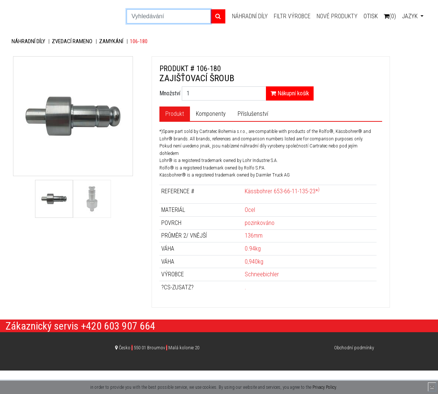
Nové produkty (337, 16)
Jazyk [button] (410, 16)
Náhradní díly (250, 16)
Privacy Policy (324, 387)
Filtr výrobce (292, 16)
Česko (159, 347)
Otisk (371, 16)
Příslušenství (253, 113)
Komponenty (211, 113)
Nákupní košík (289, 93)
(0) (390, 16)
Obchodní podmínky (354, 347)
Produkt (174, 113)
